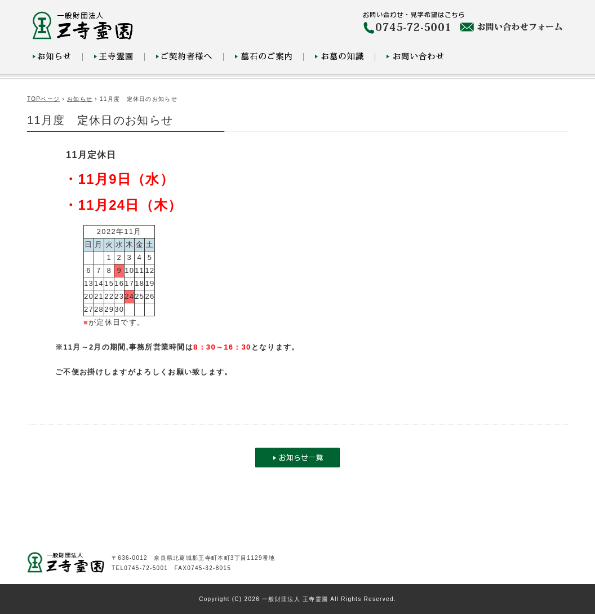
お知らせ (79, 99)
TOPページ (43, 99)
